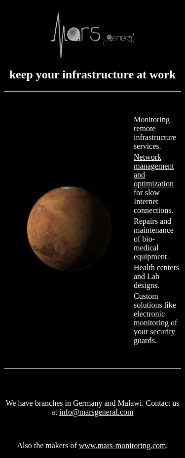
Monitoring (152, 119)
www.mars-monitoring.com (122, 445)
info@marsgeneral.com (96, 412)
